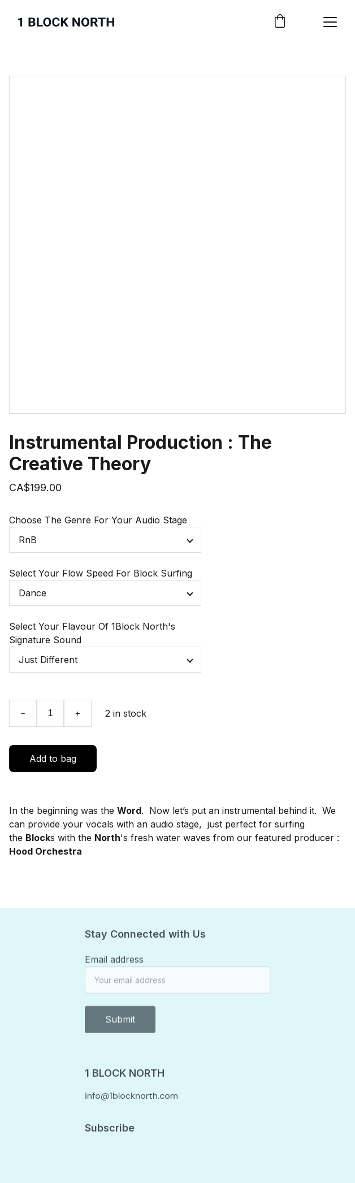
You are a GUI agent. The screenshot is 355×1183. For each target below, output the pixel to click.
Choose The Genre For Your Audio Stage (98, 520)
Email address (114, 962)
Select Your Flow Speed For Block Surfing (100, 573)
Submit (120, 1022)
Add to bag (52, 758)
